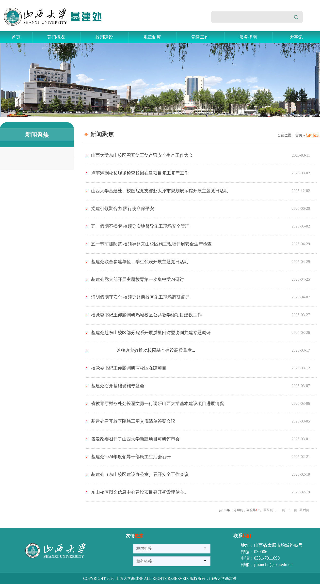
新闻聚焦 (313, 135)
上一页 (280, 510)
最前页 (268, 510)
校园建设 (104, 37)
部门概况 (56, 37)
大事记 (296, 37)
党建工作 (200, 37)
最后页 (304, 510)
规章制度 (152, 37)
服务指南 (248, 37)
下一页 (292, 510)
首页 (16, 37)
